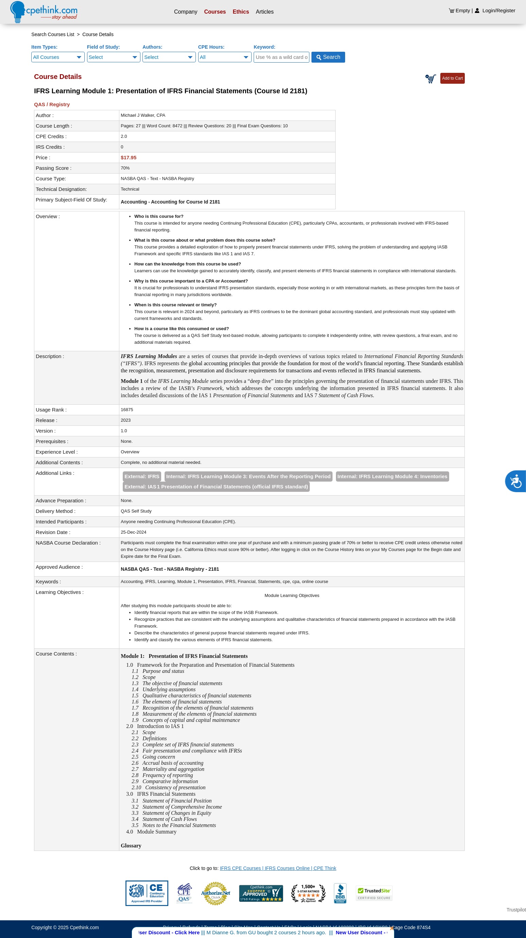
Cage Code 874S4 (410, 927)
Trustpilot (516, 909)
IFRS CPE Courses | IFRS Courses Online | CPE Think (278, 868)
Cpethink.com (84, 927)
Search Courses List (52, 34)
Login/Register (494, 10)
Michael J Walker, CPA (143, 115)
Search (328, 57)
